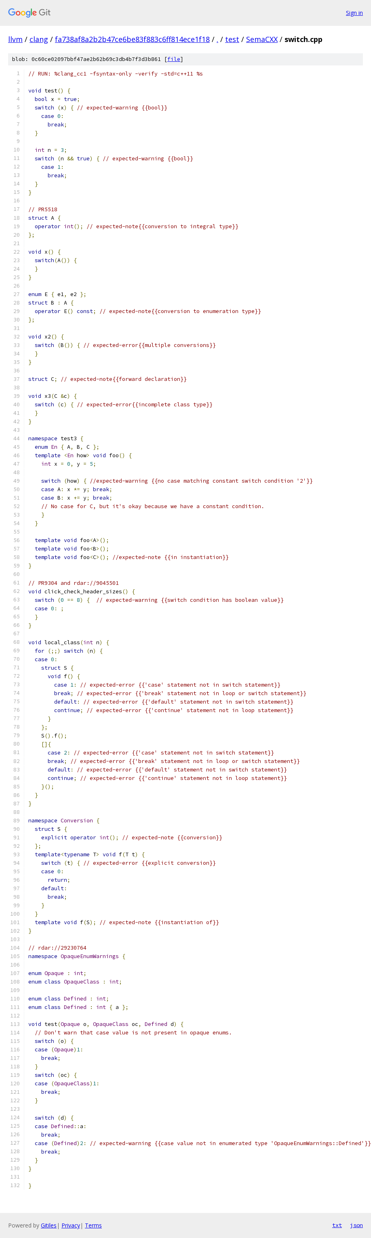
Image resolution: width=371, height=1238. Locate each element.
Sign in (354, 13)
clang (39, 39)
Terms (93, 1225)
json (356, 1225)
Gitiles (49, 1225)
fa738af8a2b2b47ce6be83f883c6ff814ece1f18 (132, 39)
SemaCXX (262, 39)
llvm (15, 39)
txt (337, 1225)
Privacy (70, 1225)
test (232, 39)
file (173, 59)
